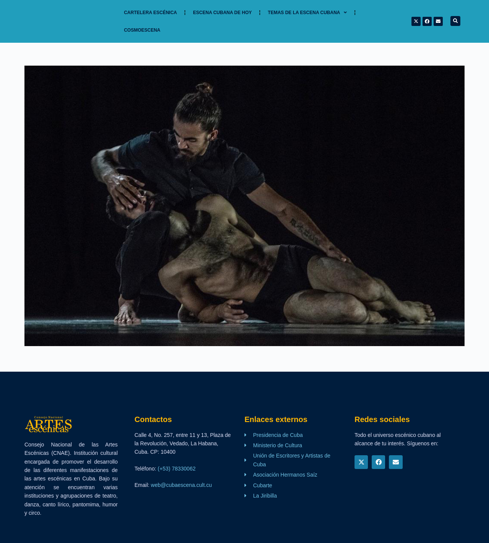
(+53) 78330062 (177, 469)
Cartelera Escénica (150, 12)
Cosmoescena (142, 30)
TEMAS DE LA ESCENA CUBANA (307, 12)
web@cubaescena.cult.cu (181, 485)
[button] (455, 21)
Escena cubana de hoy (222, 12)
